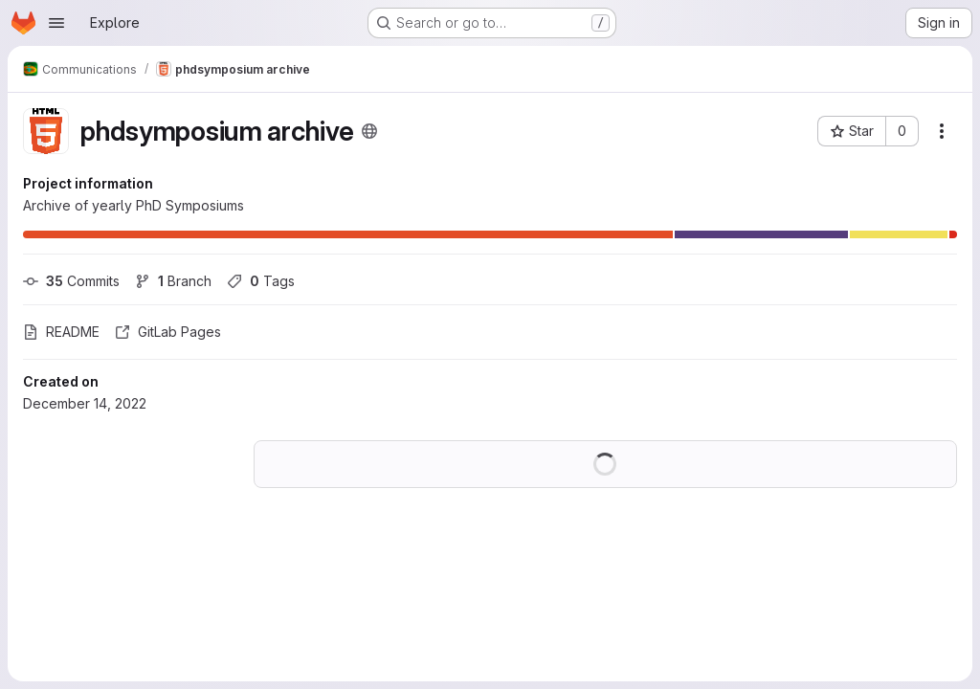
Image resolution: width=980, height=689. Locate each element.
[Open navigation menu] (56, 23)
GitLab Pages (168, 331)
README (61, 331)
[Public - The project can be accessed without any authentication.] (369, 131)
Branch (173, 281)
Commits (71, 281)
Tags (261, 281)
